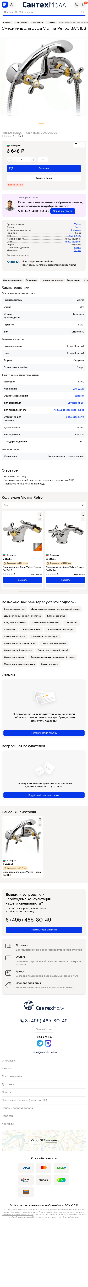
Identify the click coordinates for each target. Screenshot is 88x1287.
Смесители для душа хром (44, 636)
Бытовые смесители (14, 609)
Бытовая (79, 395)
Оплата (6, 1092)
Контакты (8, 1124)
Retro (78, 227)
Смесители (9, 629)
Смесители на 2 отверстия (18, 650)
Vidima (77, 224)
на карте (51, 1141)
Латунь (77, 250)
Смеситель (75, 236)
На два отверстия (74, 417)
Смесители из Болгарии (54, 643)
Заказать (29, 168)
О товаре (31, 280)
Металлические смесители (45, 623)
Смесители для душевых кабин (20, 643)
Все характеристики (18, 255)
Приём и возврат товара (17, 1108)
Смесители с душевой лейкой (53, 650)
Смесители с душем (14, 657)
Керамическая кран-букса (69, 409)
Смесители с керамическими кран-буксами (52, 657)
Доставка (8, 1084)
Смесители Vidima (31, 629)
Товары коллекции (52, 280)
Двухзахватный (76, 402)
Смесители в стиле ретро (60, 629)
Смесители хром (49, 664)
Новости (7, 1116)
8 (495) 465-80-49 (34, 211)
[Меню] (5, 5)
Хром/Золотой (73, 241)
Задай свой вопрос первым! (44, 795)
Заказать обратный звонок (44, 930)
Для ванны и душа (56, 616)
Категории (73, 280)
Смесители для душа (14, 636)
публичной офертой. (70, 1217)
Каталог (7, 1068)
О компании (9, 1061)
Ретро (77, 247)
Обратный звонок (62, 211)
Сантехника (71, 623)
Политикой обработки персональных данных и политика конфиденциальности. (43, 1213)
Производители (12, 1076)
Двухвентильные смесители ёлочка (22, 616)
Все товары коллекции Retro (38, 261)
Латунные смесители (15, 623)
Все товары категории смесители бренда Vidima (49, 265)
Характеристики (12, 280)
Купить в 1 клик (44, 178)
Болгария (76, 230)
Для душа (78, 388)
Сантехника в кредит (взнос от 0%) (24, 1100)
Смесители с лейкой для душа (19, 664)
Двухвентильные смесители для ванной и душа (55, 609)
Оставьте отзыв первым (44, 733)
